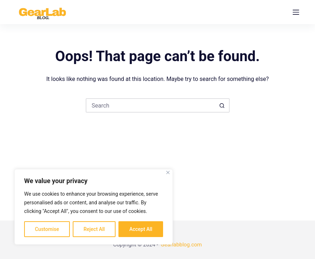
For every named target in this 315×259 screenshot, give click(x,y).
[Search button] (222, 105)
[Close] (168, 172)
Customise (47, 229)
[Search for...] (150, 105)
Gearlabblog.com (181, 244)
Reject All (94, 229)
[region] (93, 207)
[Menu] (296, 12)
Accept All (140, 229)
